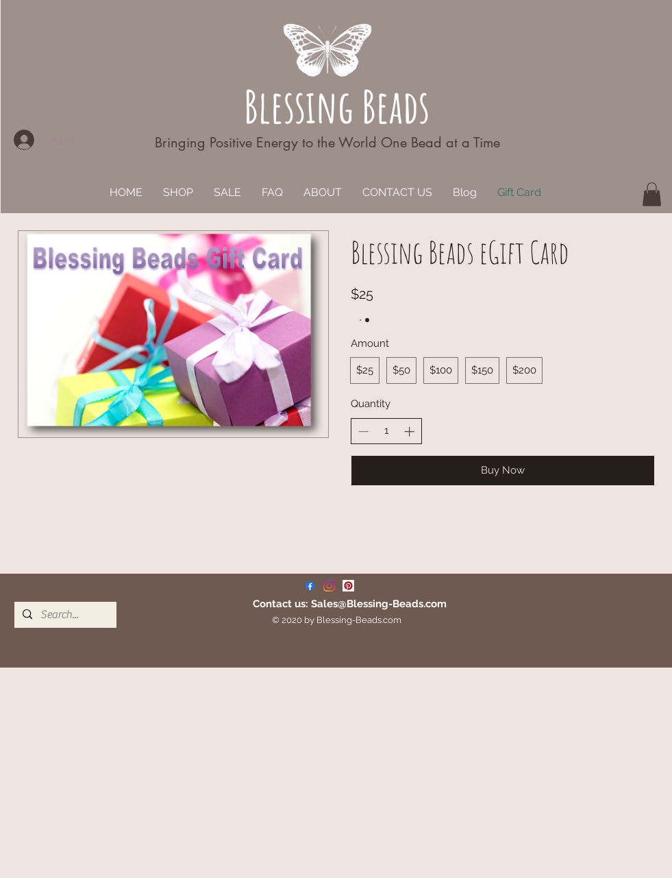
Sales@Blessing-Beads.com (379, 604)
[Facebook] (310, 586)
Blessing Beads (337, 105)
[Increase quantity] (409, 431)
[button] (652, 194)
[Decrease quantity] (363, 431)
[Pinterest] (348, 586)
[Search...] (64, 615)
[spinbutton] (386, 431)
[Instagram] (329, 586)
